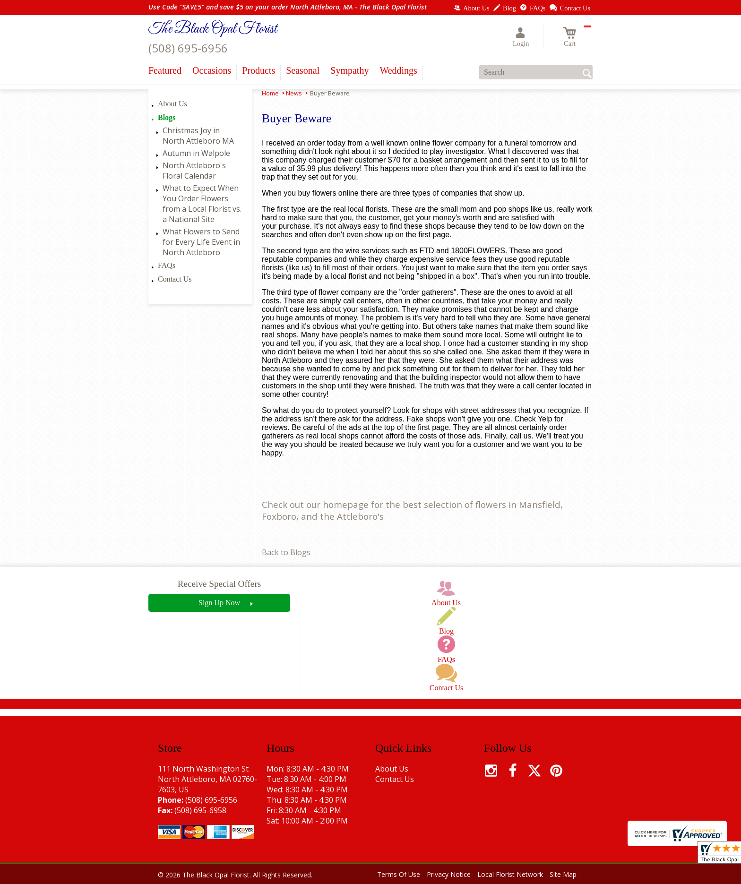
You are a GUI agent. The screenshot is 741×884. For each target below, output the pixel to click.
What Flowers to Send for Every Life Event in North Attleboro (201, 241)
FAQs (166, 265)
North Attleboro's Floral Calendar (194, 170)
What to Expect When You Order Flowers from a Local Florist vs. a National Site (202, 203)
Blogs (166, 117)
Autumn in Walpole (196, 153)
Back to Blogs (286, 552)
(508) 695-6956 (188, 48)
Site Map (563, 874)
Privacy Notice (449, 874)
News (294, 93)
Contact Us (175, 279)
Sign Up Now (219, 603)
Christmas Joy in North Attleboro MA (198, 135)
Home (270, 93)
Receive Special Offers (219, 584)
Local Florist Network (510, 874)
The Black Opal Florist (212, 29)
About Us (172, 104)
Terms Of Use (398, 874)
